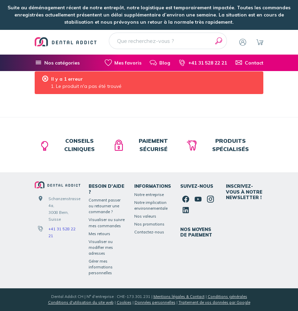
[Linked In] (185, 210)
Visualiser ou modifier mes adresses (101, 247)
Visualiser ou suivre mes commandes (107, 222)
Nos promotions (149, 224)
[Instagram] (210, 199)
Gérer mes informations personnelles (101, 267)
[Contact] (249, 63)
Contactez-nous (149, 232)
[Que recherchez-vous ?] (168, 41)
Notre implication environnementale (151, 205)
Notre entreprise (149, 194)
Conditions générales (227, 296)
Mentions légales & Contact (179, 296)
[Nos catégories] (57, 63)
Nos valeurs (145, 216)
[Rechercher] (218, 41)
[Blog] (160, 63)
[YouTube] (198, 199)
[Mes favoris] (123, 63)
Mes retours (99, 233)
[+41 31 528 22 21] (202, 63)
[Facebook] (185, 199)
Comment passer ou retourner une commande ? (105, 206)
